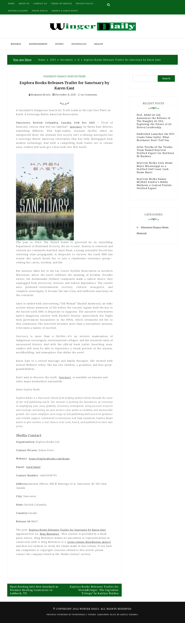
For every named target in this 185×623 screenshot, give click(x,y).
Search (166, 78)
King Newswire (49, 534)
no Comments (87, 94)
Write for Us (40, 11)
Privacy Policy (84, 3)
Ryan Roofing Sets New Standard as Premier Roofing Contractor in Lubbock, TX (34, 590)
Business (16, 44)
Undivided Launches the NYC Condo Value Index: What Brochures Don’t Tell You (156, 137)
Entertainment (38, 44)
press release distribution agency (89, 542)
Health (98, 44)
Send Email (33, 467)
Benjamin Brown (40, 94)
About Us (23, 3)
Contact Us (40, 3)
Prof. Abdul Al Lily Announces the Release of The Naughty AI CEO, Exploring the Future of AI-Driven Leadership (155, 121)
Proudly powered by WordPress (66, 614)
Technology (78, 44)
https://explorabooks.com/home (49, 458)
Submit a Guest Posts (65, 11)
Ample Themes (129, 614)
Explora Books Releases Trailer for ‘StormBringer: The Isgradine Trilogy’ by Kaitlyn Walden (94, 590)
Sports (59, 44)
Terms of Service (61, 3)
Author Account (18, 11)
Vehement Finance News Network (64, 76)
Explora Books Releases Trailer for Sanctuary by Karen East (67, 530)
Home (11, 3)
